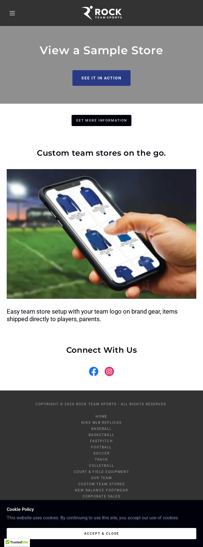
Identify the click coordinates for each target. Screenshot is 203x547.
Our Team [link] (101, 478)
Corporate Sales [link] (101, 496)
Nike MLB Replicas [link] (101, 423)
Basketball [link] (101, 435)
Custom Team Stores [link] (101, 484)
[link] (101, 13)
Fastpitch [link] (101, 441)
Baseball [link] (101, 429)
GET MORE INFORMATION (101, 120)
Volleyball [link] (101, 466)
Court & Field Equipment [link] (101, 472)
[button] (16, 13)
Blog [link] (101, 503)
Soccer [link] (101, 453)
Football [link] (101, 447)
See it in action (101, 78)
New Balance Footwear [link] (101, 490)
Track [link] (101, 459)
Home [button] (101, 416)
